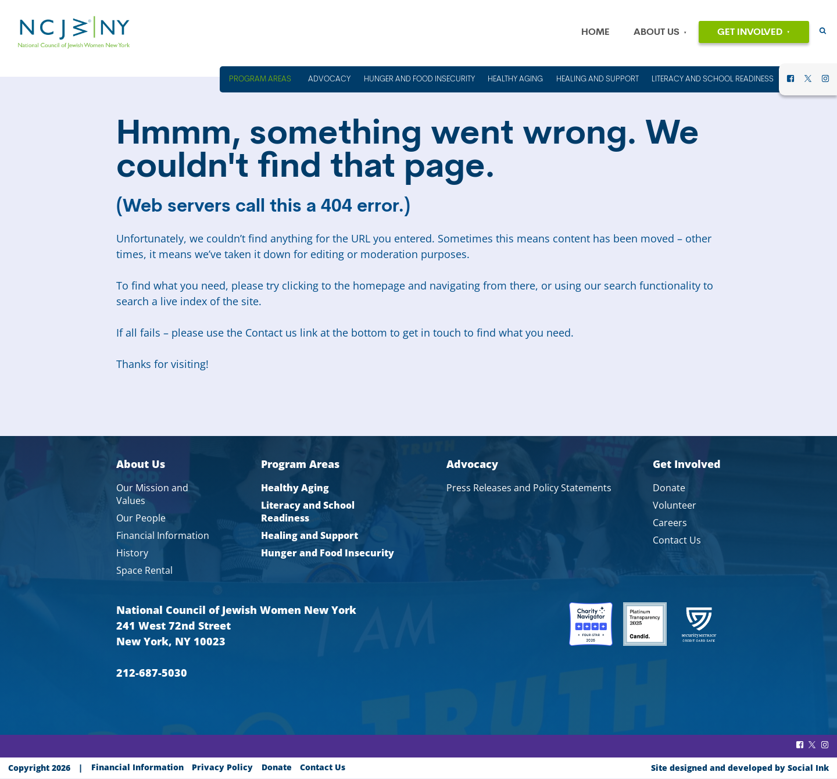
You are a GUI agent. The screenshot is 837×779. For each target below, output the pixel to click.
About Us (656, 32)
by (740, 767)
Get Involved (749, 32)
